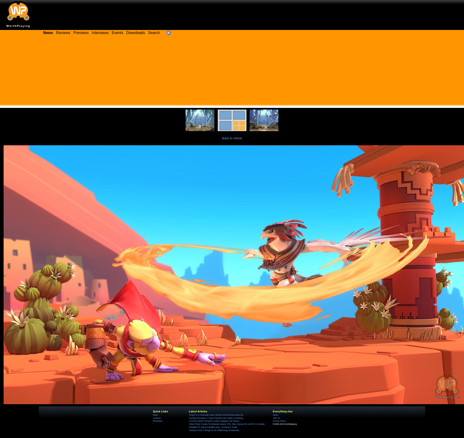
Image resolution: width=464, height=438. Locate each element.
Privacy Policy (279, 421)
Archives (157, 418)
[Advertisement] (232, 71)
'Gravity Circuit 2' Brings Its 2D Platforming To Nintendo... (215, 430)
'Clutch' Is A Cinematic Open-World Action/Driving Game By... (217, 415)
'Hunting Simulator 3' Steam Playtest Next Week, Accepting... (217, 418)
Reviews (63, 33)
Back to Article (232, 138)
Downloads (135, 33)
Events (117, 33)
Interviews (100, 33)
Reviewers (158, 421)
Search (154, 33)
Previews (81, 33)
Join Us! (276, 418)
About (275, 415)
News (155, 415)
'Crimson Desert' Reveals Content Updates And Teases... (215, 421)
